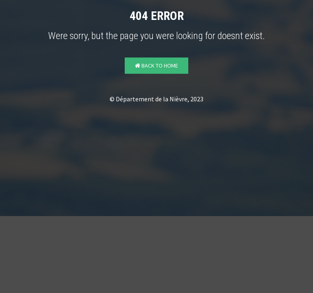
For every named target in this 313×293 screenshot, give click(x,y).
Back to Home (156, 66)
